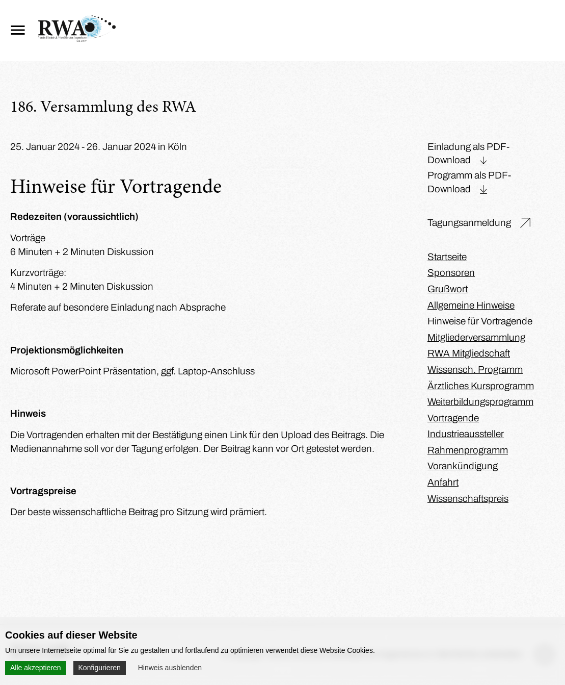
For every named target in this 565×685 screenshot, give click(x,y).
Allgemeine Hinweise (471, 305)
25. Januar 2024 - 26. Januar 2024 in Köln (98, 146)
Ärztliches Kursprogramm (480, 385)
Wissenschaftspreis (467, 498)
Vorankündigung (462, 466)
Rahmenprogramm (467, 450)
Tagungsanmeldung (469, 222)
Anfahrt (443, 482)
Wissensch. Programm (475, 369)
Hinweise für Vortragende (479, 321)
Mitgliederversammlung (476, 337)
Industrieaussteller (465, 433)
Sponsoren (451, 272)
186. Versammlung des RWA (103, 108)
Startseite (447, 256)
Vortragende (453, 418)
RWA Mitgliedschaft (468, 353)
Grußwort (447, 289)
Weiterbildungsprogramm (480, 401)
